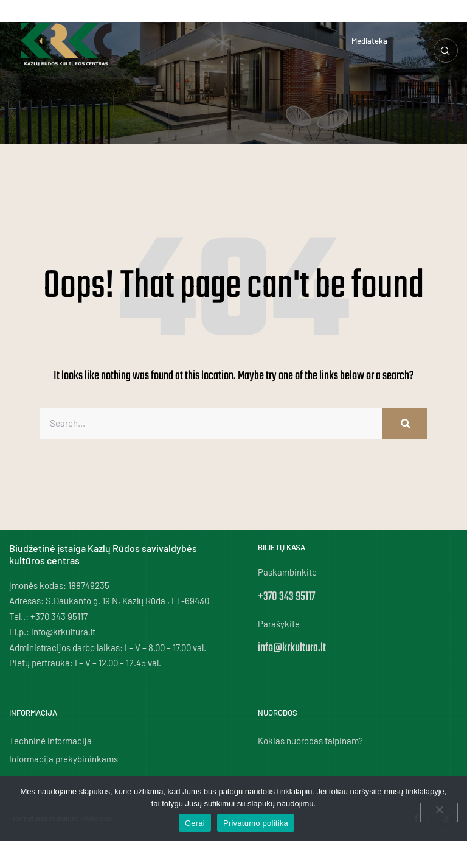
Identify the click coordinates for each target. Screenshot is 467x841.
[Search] (404, 423)
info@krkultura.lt (292, 647)
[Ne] (439, 812)
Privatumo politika (255, 823)
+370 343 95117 (286, 596)
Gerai (195, 823)
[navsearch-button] (446, 50)
